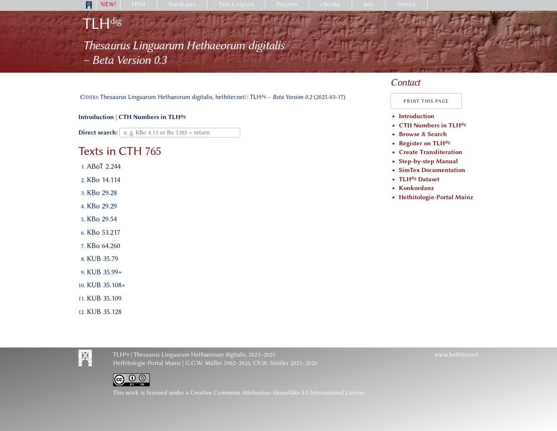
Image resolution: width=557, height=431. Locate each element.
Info (368, 4)
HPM (139, 4)
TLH (102, 24)
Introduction (96, 117)
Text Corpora (236, 4)
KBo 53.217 (103, 232)
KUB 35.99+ (104, 272)
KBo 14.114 (103, 179)
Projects (287, 4)
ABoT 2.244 (104, 166)
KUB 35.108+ (106, 285)
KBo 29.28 (102, 192)
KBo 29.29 (102, 206)
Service (406, 4)
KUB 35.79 (102, 258)
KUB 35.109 (104, 298)
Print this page (426, 101)
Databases (182, 4)
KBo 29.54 (102, 219)
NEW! (108, 4)
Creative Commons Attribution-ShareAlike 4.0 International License (277, 392)
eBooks (330, 4)
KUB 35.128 (104, 311)
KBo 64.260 (103, 245)
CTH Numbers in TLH (152, 117)
